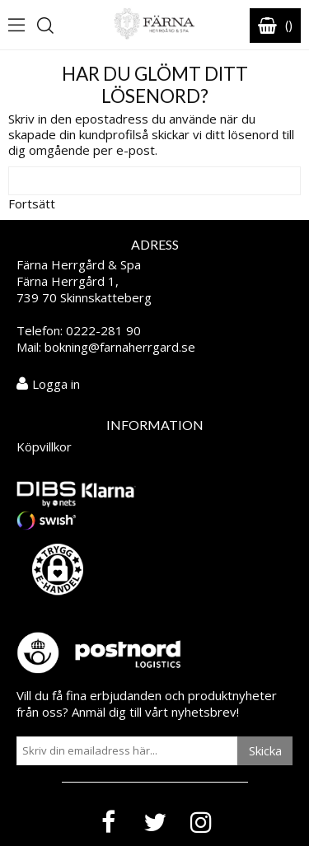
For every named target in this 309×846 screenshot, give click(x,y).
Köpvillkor (44, 446)
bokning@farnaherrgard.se (119, 347)
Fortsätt (31, 203)
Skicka (265, 750)
